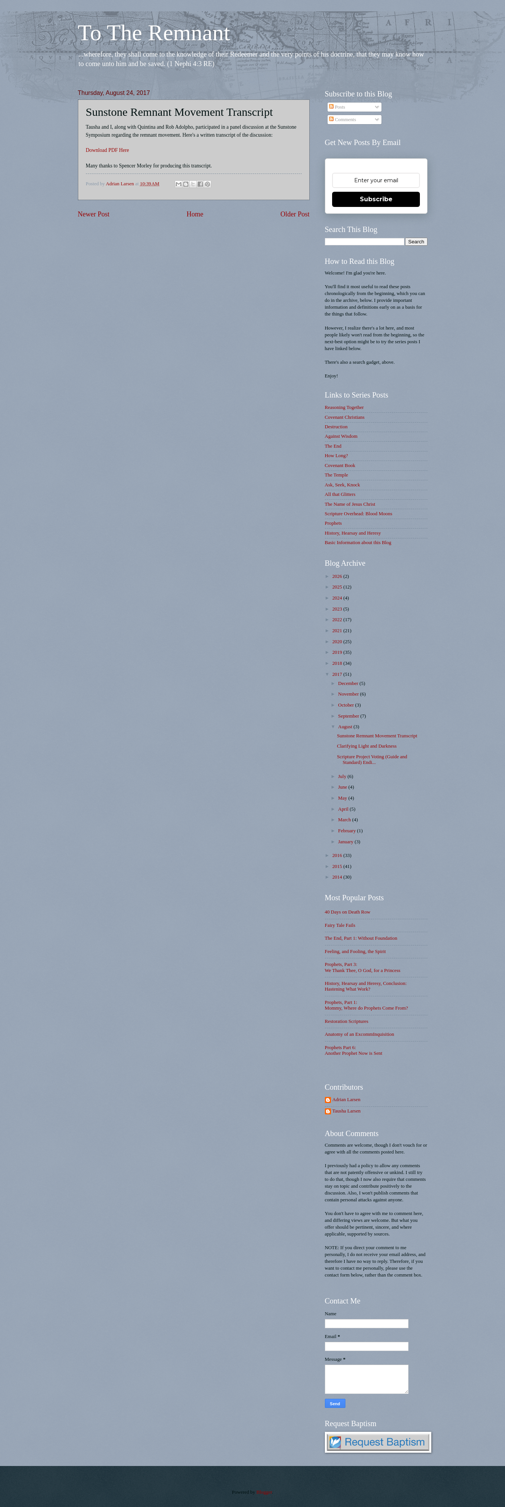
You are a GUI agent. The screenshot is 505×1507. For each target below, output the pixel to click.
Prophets (333, 523)
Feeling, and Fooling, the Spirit (355, 951)
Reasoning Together (344, 407)
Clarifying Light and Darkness (367, 746)
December (348, 683)
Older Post (295, 214)
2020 (337, 641)
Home (195, 214)
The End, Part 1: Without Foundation (361, 938)
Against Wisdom (341, 436)
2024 (337, 598)
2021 (337, 630)
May (343, 798)
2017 (337, 674)
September (349, 716)
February (347, 830)
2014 (337, 877)
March (345, 819)
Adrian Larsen (346, 1099)
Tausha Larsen (346, 1111)
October (346, 705)
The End (333, 446)
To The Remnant (154, 32)
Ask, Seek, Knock (342, 485)
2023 (337, 609)
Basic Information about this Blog (358, 542)
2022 (337, 619)
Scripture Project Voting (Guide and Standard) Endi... (372, 759)
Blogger (264, 1492)
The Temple (336, 475)
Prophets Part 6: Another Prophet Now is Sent (354, 1050)
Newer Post (94, 214)
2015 (337, 866)
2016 (337, 855)
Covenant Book (340, 465)
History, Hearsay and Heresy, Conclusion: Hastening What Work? (366, 986)
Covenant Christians (345, 417)
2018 (337, 663)
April (344, 809)
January (346, 841)
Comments (342, 119)
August (345, 726)
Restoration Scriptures (347, 1021)
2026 (337, 576)
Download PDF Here (107, 150)
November (349, 694)
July (343, 776)
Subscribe (376, 199)
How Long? (336, 455)
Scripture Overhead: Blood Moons (359, 513)
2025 (337, 587)
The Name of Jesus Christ (350, 504)
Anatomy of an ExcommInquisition (359, 1034)
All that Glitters (340, 494)
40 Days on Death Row (347, 912)
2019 (337, 652)
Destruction (336, 426)
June (343, 787)
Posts (337, 107)
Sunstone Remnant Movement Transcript (377, 736)
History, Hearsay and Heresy (353, 533)
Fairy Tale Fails (340, 925)
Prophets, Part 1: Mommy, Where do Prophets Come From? (366, 1005)
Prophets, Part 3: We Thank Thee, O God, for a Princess (363, 967)
